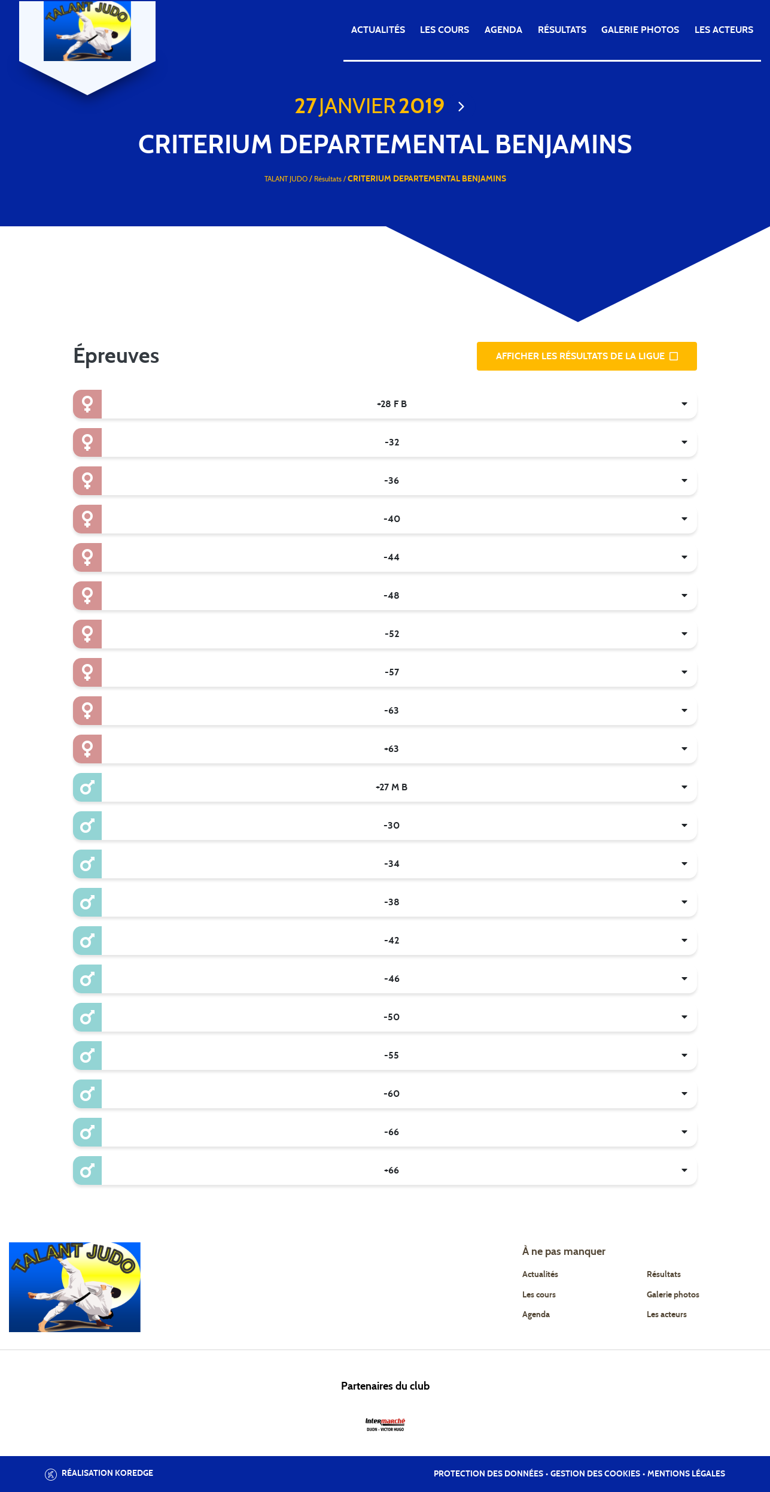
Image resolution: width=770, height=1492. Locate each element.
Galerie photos (640, 30)
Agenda (503, 30)
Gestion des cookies (595, 1474)
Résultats (562, 30)
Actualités (378, 30)
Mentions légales (686, 1474)
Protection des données (488, 1474)
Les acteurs (724, 30)
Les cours (444, 30)
